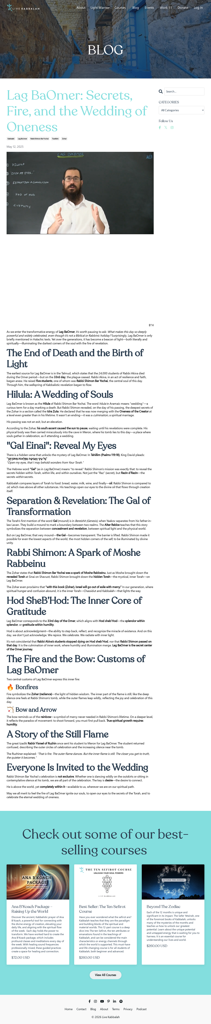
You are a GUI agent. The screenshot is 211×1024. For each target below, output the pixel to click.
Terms (116, 1009)
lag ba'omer (22, 138)
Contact (81, 1009)
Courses (120, 7)
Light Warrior (100, 7)
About (81, 7)
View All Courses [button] (105, 975)
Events (149, 7)
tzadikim (55, 138)
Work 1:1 (166, 7)
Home (69, 1009)
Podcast (141, 1009)
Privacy (128, 1009)
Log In (198, 7)
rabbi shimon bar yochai (39, 138)
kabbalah (11, 138)
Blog (135, 7)
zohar (64, 138)
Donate (183, 7)
